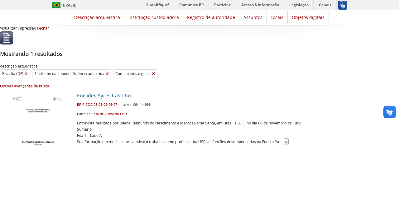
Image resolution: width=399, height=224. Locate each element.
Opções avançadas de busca (24, 86)
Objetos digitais (308, 17)
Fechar (43, 28)
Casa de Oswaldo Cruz (109, 113)
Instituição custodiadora (153, 17)
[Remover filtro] (26, 74)
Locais (277, 17)
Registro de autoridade (211, 17)
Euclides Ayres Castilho (104, 95)
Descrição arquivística (97, 17)
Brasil (69, 5)
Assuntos (252, 17)
